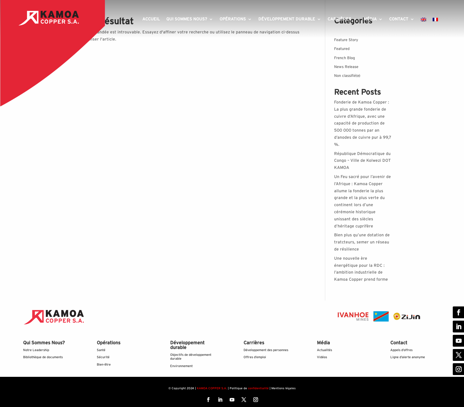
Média (370, 19)
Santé (101, 350)
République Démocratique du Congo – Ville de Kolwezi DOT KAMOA (362, 161)
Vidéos (322, 357)
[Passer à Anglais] (423, 20)
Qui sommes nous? (186, 19)
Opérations (233, 19)
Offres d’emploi (255, 357)
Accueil (151, 19)
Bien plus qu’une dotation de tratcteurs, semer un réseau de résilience (362, 242)
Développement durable (286, 19)
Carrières (339, 19)
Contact (398, 19)
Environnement (181, 366)
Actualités (324, 350)
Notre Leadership (36, 350)
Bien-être (104, 364)
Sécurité (103, 357)
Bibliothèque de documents (43, 357)
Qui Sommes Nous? (44, 342)
